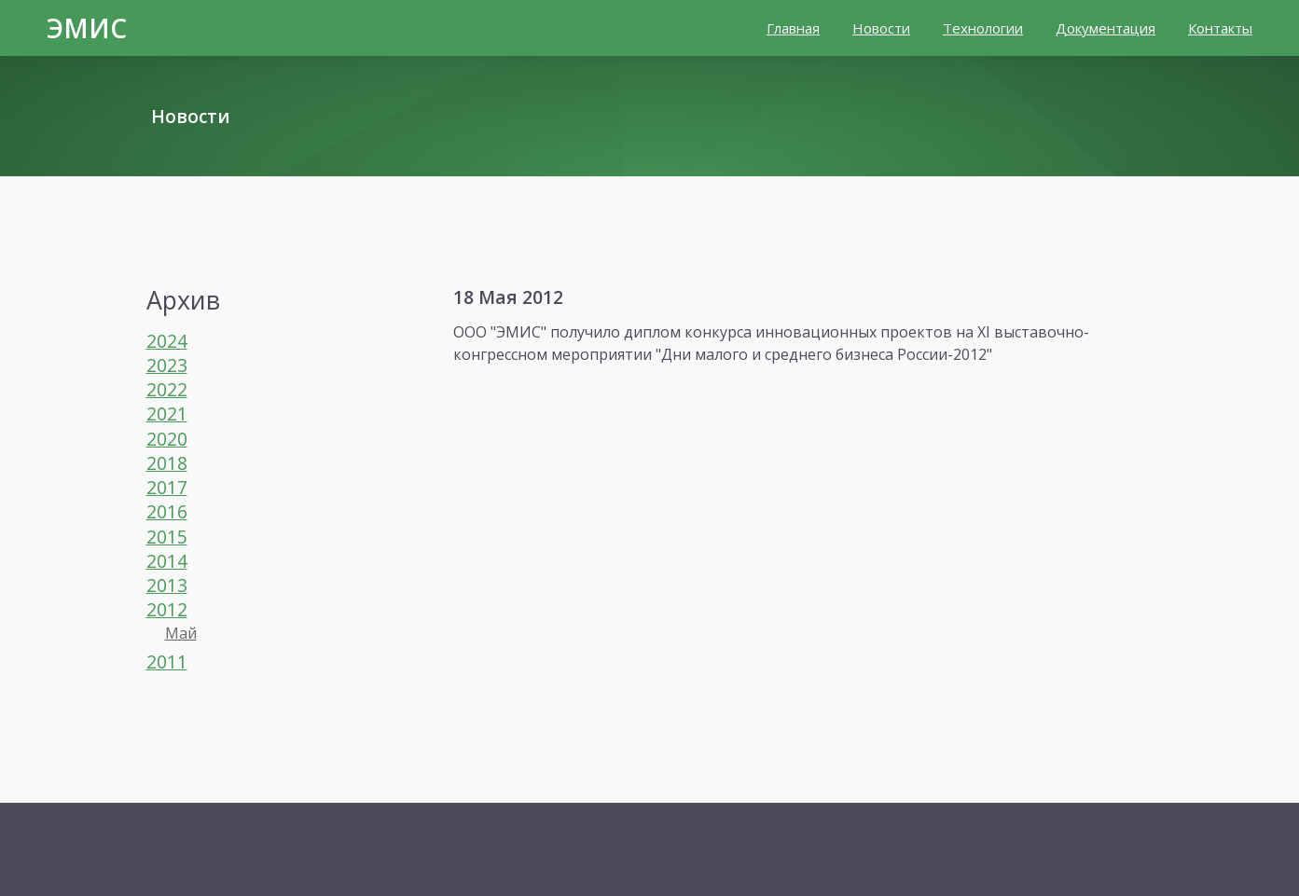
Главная (793, 28)
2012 (166, 609)
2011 (166, 661)
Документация (1105, 28)
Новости (881, 28)
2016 (166, 511)
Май (181, 633)
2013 (166, 585)
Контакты (1220, 28)
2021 (166, 413)
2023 (166, 365)
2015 (166, 536)
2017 (166, 487)
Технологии (983, 28)
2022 (166, 389)
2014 (166, 560)
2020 (166, 438)
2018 (166, 463)
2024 (166, 340)
